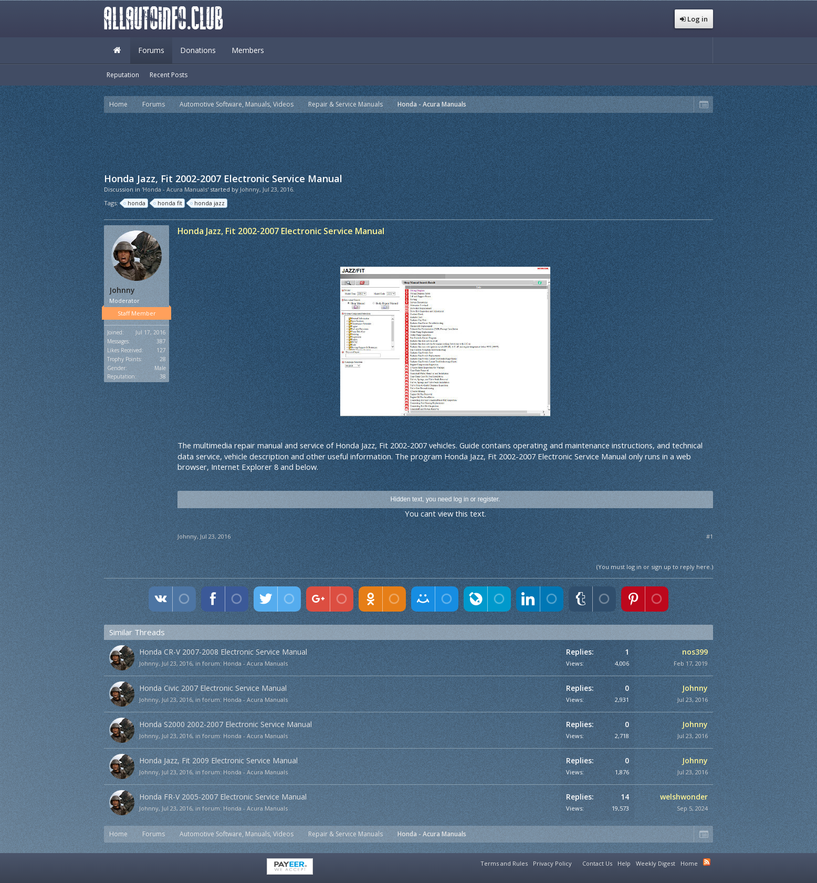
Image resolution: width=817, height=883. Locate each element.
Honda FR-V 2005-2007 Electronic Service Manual (223, 797)
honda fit (168, 203)
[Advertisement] (408, 141)
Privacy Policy (552, 863)
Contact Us (597, 863)
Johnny (249, 189)
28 (163, 359)
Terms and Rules (504, 863)
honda (134, 203)
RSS (706, 862)
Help (624, 863)
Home (117, 50)
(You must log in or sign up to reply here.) (654, 567)
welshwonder (684, 797)
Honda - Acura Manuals (255, 663)
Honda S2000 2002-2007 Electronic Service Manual (225, 724)
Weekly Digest (655, 863)
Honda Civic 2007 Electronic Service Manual (213, 688)
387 (161, 341)
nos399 (695, 652)
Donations (198, 50)
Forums (151, 50)
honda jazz (208, 203)
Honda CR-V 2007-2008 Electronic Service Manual (223, 652)
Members (248, 50)
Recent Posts (168, 74)
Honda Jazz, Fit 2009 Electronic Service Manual (218, 760)
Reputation (123, 74)
